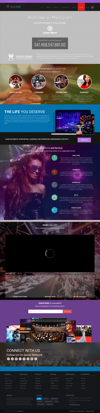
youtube (83, 383)
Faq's (56, 401)
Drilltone (37, 383)
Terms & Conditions (80, 411)
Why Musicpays (8, 385)
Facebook (83, 378)
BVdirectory (38, 388)
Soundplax (37, 380)
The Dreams (22, 378)
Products (46, 398)
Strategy (40, 401)
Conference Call (54, 385)
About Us (7, 378)
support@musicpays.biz (20, 1)
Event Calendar (54, 378)
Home (42, 7)
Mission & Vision (8, 380)
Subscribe (67, 311)
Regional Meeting (55, 380)
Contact (74, 7)
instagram (83, 388)
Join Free (81, 7)
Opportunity (66, 7)
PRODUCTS (57, 7)
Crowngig (37, 378)
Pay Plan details (23, 380)
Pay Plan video (23, 383)
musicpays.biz (20, 411)
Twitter (83, 380)
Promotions (23, 385)
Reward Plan (23, 388)
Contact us (49, 404)
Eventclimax (38, 385)
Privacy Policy (8, 388)
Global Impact (48, 401)
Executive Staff (8, 383)
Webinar (52, 383)
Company (48, 7)
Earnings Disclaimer (90, 411)
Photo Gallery (69, 383)
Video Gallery (69, 385)
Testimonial (68, 380)
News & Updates (69, 378)
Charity (67, 388)
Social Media (41, 404)
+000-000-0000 (9, 1)
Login (87, 7)
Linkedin (83, 385)
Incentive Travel (54, 388)
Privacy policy (72, 411)
